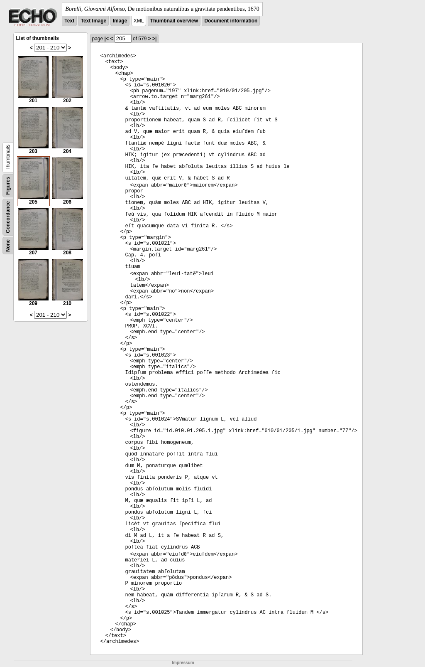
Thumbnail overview (174, 21)
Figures (8, 185)
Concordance (8, 217)
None (8, 245)
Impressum (183, 662)
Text (69, 21)
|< (107, 39)
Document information (230, 21)
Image (120, 21)
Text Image (93, 21)
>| (154, 39)
